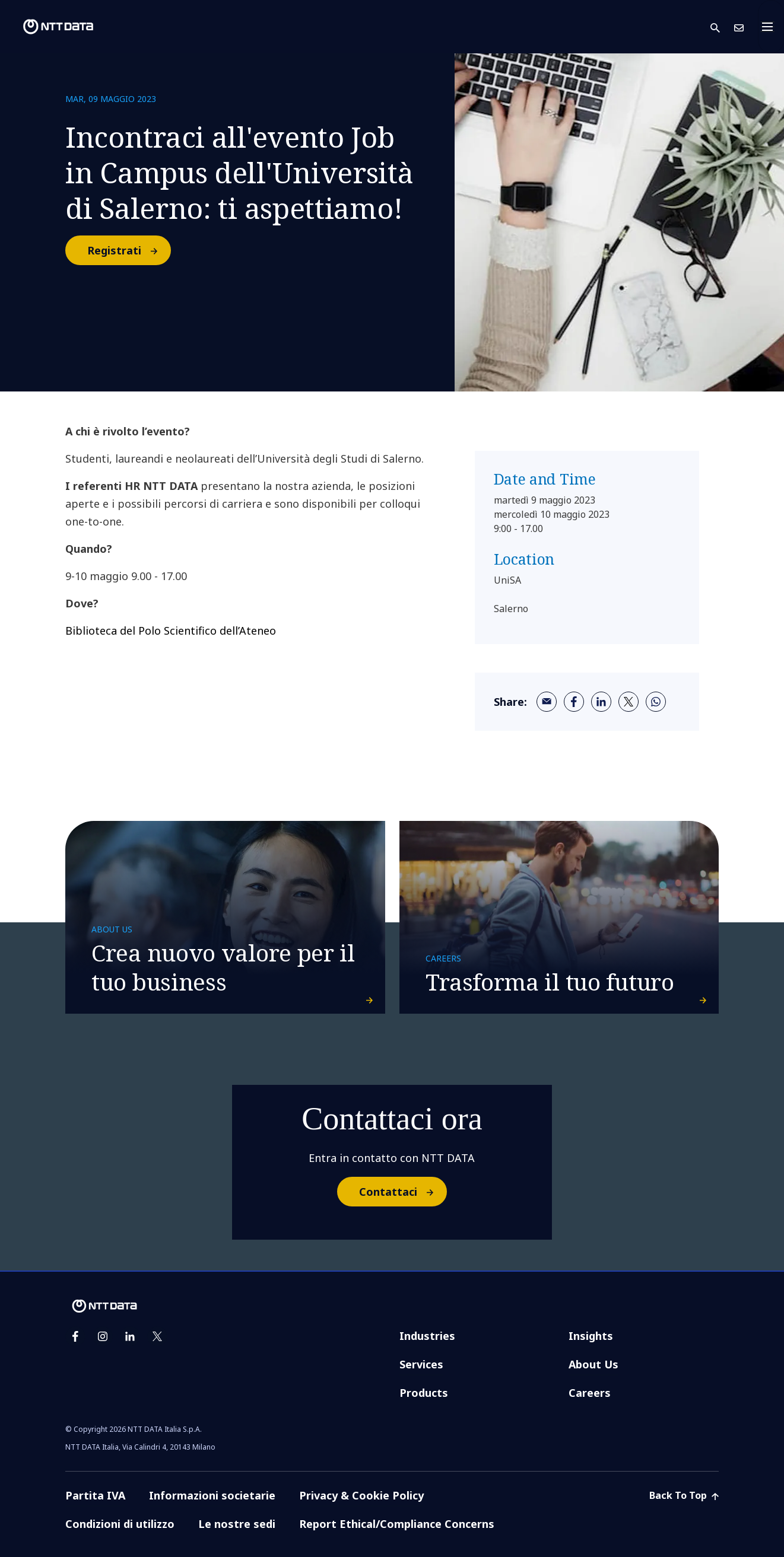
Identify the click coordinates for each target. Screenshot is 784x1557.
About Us (593, 1364)
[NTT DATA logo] (48, 26)
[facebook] (574, 702)
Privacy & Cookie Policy (361, 1495)
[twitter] (628, 702)
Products (423, 1393)
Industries (427, 1336)
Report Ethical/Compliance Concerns (396, 1524)
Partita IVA (95, 1495)
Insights (591, 1336)
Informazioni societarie (212, 1495)
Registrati (128, 250)
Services (421, 1364)
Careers (590, 1393)
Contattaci (402, 1191)
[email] (547, 702)
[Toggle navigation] (771, 26)
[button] (722, 27)
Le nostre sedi (236, 1524)
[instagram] (103, 1336)
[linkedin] (601, 702)
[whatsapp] (656, 702)
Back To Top (684, 1495)
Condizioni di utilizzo (119, 1524)
